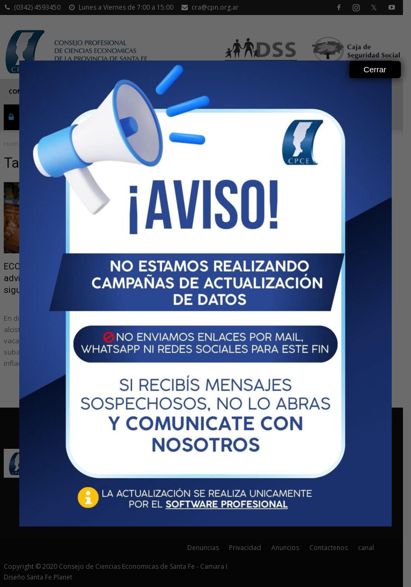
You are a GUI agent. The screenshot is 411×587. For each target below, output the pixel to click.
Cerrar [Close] (374, 69)
